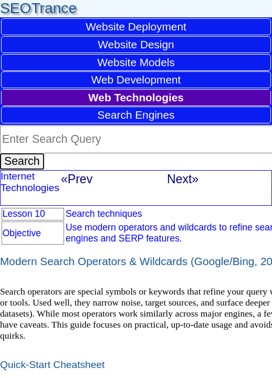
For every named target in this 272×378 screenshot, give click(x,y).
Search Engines (136, 115)
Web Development (136, 80)
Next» (182, 179)
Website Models (136, 62)
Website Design (136, 44)
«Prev (76, 179)
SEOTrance (38, 8)
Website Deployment (136, 26)
